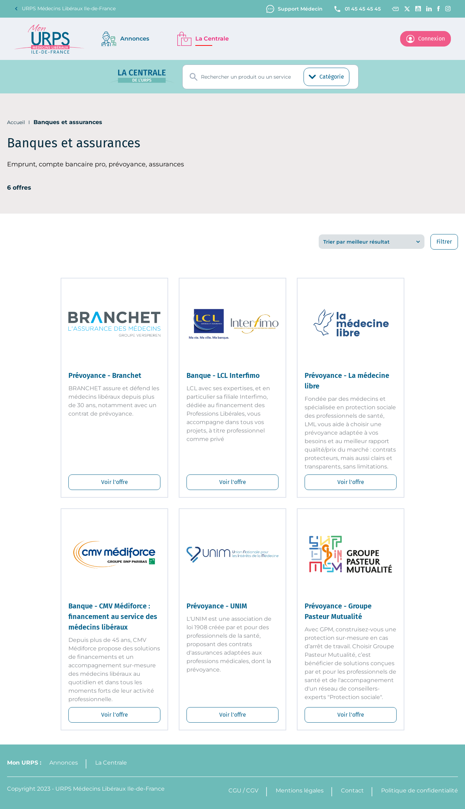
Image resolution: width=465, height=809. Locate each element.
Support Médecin (294, 9)
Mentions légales (300, 790)
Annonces (63, 762)
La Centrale (111, 762)
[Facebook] (438, 8)
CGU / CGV (243, 790)
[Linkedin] (429, 8)
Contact (352, 790)
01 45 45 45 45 (357, 9)
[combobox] (270, 77)
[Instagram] (448, 8)
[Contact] (395, 9)
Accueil (16, 122)
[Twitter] (407, 8)
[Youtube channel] (418, 8)
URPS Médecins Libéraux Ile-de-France (65, 8)
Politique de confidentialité (419, 790)
